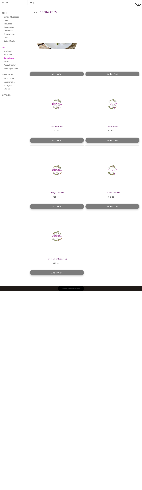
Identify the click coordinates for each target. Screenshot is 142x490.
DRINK (4, 13)
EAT (3, 47)
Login (32, 2)
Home (35, 12)
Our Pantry (7, 74)
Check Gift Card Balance (71, 289)
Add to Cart (56, 74)
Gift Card (6, 95)
